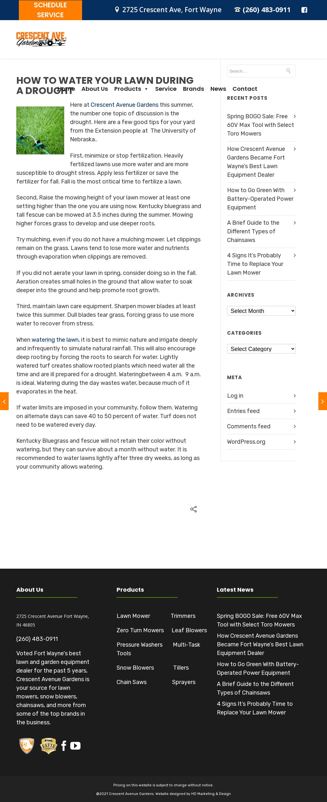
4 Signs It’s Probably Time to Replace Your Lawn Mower (255, 263)
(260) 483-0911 (265, 9)
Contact (288, 45)
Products (175, 45)
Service (209, 45)
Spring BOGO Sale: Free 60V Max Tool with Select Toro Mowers (260, 124)
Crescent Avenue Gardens (124, 103)
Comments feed (248, 425)
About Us (138, 45)
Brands (237, 45)
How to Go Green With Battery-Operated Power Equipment (260, 198)
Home (110, 45)
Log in (235, 394)
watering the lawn (55, 338)
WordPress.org (246, 440)
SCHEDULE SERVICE (48, 10)
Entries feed (243, 410)
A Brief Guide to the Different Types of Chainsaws (253, 230)
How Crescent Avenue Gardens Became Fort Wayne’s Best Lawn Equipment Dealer (260, 643)
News (262, 45)
